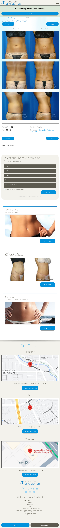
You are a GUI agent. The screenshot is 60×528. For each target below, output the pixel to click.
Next (52, 24)
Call (15, 525)
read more (47, 241)
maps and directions (30, 388)
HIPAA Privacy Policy (30, 501)
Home (3, 18)
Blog (30, 506)
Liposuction (20, 18)
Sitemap (30, 503)
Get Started (30, 14)
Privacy (34, 196)
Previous (8, 24)
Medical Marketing (24, 497)
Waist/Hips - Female (38, 132)
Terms (39, 196)
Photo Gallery (11, 18)
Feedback (30, 504)
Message (44, 525)
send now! (48, 192)
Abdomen (50, 130)
